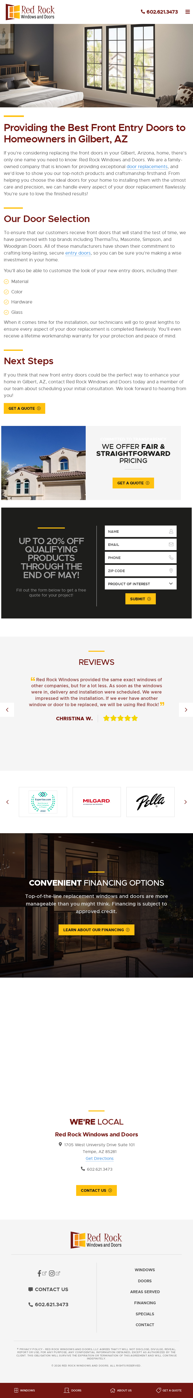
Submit (137, 600)
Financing (145, 1305)
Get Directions (100, 1160)
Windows (145, 1272)
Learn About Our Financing (93, 932)
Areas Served (145, 1294)
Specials (145, 1316)
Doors (145, 1283)
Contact (145, 1327)
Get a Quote (22, 408)
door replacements (147, 166)
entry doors (78, 253)
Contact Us (93, 1193)
